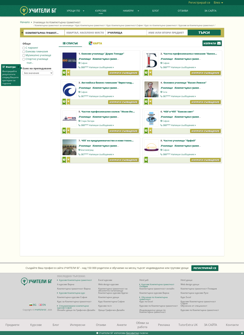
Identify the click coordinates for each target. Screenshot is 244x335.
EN (42, 304)
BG (32, 304)
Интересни (77, 325)
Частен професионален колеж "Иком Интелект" (112, 111)
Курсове (101, 12)
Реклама (164, 325)
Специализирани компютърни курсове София (73, 306)
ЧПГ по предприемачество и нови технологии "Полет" (115, 140)
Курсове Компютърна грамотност (75, 280)
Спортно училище (35, 59)
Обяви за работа (142, 325)
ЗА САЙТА (210, 10)
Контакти (232, 325)
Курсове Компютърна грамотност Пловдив (156, 285)
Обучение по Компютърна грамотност (153, 298)
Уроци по (75, 10)
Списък (70, 43)
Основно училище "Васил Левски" (185, 82)
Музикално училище (37, 55)
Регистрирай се (199, 2)
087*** (97, 96)
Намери (131, 10)
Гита (164, 91)
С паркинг (30, 47)
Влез (218, 2)
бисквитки (132, 333)
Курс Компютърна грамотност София (124, 25)
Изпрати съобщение (123, 73)
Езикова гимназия (35, 51)
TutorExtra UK (188, 325)
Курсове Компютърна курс (72, 293)
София (83, 63)
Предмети (12, 325)
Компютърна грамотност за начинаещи (54, 25)
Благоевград (86, 149)
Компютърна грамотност (108, 58)
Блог (155, 10)
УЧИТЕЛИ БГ (41, 309)
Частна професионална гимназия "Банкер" (190, 53)
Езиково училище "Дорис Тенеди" (102, 53)
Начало (25, 22)
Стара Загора (87, 120)
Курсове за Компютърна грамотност (196, 25)
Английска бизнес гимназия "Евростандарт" (109, 82)
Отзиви (183, 10)
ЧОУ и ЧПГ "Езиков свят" (178, 111)
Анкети (122, 325)
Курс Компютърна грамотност (90, 25)
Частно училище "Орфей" (179, 140)
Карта (95, 43)
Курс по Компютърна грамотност (160, 25)
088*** (97, 67)
